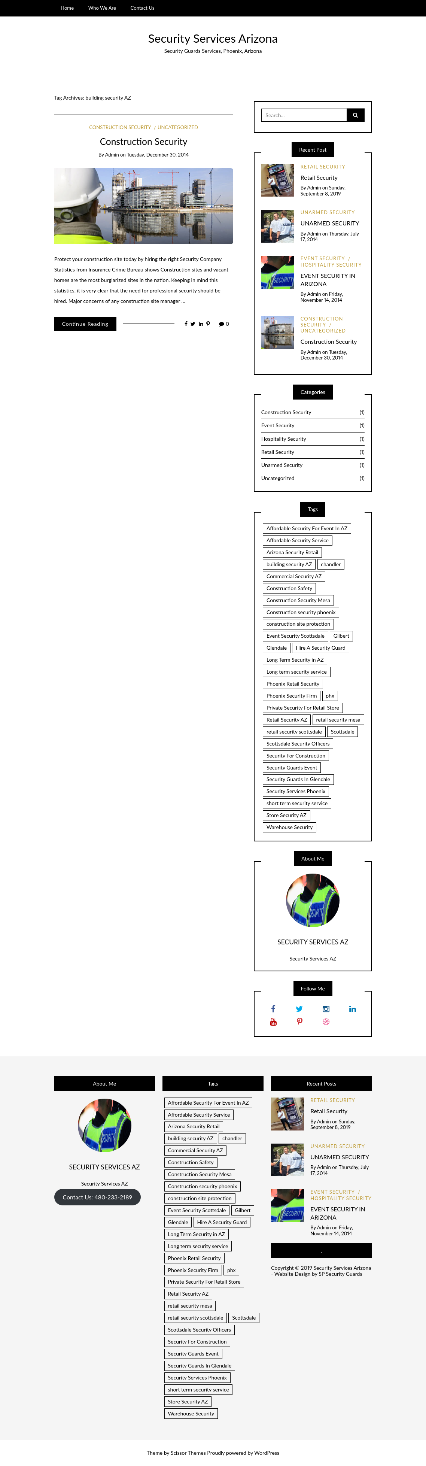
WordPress (266, 1453)
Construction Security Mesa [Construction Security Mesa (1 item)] (298, 600)
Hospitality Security (331, 265)
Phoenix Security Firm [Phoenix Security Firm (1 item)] (292, 695)
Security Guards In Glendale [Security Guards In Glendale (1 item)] (298, 779)
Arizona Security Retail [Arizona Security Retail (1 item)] (292, 552)
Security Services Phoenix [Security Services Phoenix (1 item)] (296, 791)
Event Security (323, 258)
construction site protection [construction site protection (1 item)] (298, 623)
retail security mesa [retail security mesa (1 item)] (338, 719)
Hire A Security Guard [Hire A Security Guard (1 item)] (321, 647)
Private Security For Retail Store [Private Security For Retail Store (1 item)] (303, 707)
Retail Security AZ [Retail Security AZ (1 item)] (287, 719)
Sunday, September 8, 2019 (323, 191)
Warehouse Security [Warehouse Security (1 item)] (290, 827)
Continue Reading (85, 324)
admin (112, 155)
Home (67, 8)
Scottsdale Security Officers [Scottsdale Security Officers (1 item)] (298, 743)
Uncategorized (178, 127)
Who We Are (102, 8)
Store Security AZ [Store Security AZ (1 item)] (287, 815)
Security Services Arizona (213, 38)
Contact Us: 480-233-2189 (97, 1197)
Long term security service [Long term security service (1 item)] (297, 671)
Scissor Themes (188, 1453)
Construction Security (120, 127)
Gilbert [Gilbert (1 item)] (341, 635)
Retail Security (323, 167)
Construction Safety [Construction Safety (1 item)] (289, 588)
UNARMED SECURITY (330, 223)
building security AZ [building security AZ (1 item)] (289, 564)
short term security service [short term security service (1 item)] (297, 803)
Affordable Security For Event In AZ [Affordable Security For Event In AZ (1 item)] (307, 528)
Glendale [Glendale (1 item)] (277, 647)
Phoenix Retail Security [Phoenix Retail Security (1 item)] (293, 683)
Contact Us (143, 8)
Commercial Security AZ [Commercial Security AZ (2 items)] (294, 576)
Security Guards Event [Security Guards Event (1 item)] (292, 767)
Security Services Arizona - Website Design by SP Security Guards (321, 1271)
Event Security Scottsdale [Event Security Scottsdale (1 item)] (296, 635)
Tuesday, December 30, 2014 (158, 155)
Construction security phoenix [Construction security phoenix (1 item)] (301, 612)
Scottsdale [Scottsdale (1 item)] (343, 731)
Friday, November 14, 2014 (322, 297)
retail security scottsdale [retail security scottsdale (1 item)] (294, 731)
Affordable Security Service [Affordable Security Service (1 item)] (298, 540)
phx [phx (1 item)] (330, 695)
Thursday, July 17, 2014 (330, 237)
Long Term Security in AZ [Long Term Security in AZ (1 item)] (295, 659)
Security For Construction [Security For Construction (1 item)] (296, 755)
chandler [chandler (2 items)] (331, 564)
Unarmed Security (328, 212)
